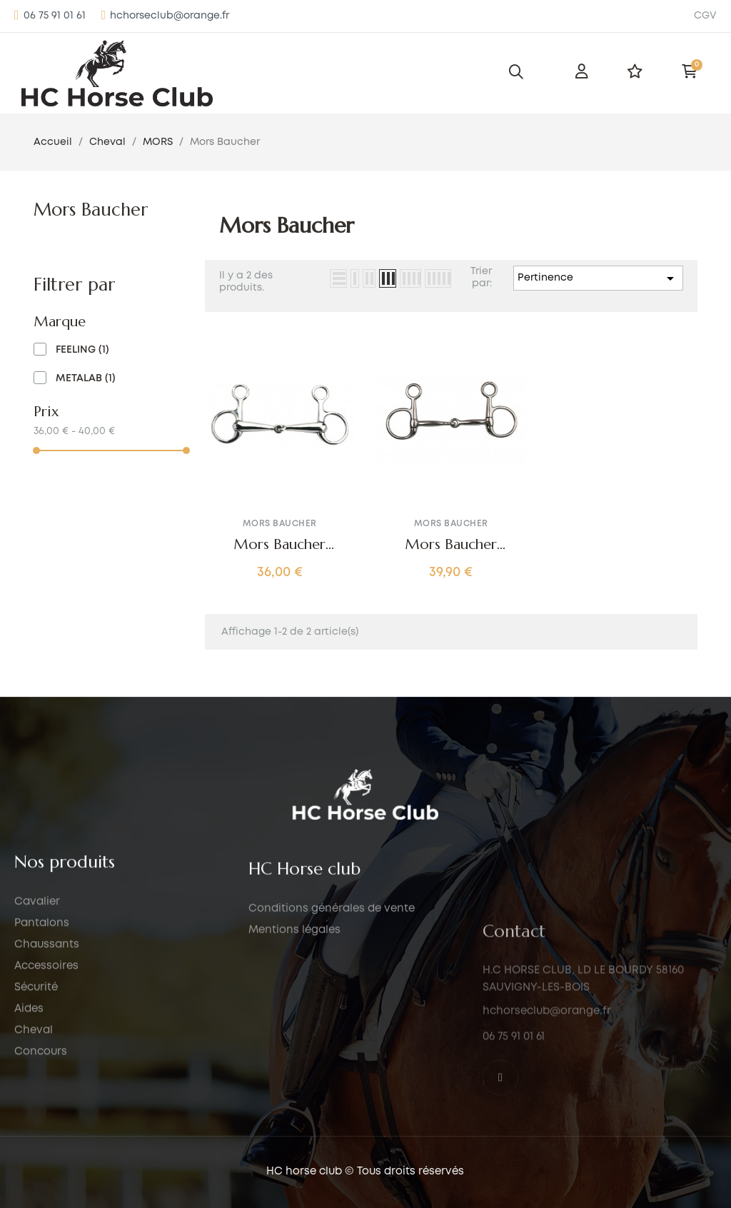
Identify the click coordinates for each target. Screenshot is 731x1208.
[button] (50, 16)
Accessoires (46, 1111)
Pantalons (41, 1068)
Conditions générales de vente (331, 1107)
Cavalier (37, 1047)
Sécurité (36, 1132)
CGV (705, 15)
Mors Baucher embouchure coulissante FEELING (280, 544)
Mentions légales (294, 1128)
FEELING (82, 350)
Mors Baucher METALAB (451, 544)
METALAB (86, 378)
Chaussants (46, 1089)
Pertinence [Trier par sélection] (598, 278)
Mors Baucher (91, 209)
